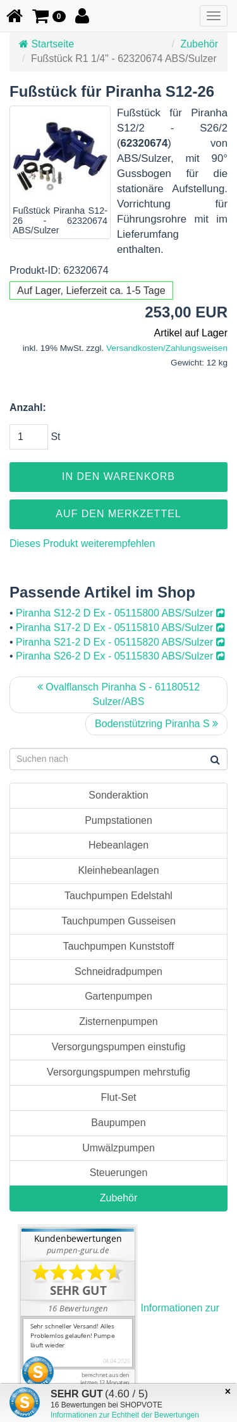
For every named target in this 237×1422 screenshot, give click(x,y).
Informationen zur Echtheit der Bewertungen (125, 1415)
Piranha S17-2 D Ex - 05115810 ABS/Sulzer (120, 627)
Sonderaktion (118, 795)
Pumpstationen (118, 820)
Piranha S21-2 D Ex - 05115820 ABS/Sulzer (120, 642)
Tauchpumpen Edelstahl (118, 895)
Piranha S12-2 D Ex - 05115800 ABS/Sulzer (120, 613)
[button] (49, 16)
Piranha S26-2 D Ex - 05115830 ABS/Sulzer (120, 656)
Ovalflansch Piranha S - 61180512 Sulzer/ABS (118, 694)
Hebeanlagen (118, 845)
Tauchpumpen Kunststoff (118, 946)
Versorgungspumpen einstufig (119, 1046)
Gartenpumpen (118, 996)
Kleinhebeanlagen (118, 870)
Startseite (46, 44)
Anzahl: (27, 407)
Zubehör (199, 44)
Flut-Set (118, 1097)
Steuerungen (119, 1172)
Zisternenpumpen (118, 1021)
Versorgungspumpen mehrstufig (118, 1072)
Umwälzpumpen (118, 1148)
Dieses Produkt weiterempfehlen (82, 543)
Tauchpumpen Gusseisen (118, 921)
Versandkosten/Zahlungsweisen (167, 348)
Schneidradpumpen (118, 971)
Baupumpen (118, 1122)
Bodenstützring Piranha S (156, 723)
